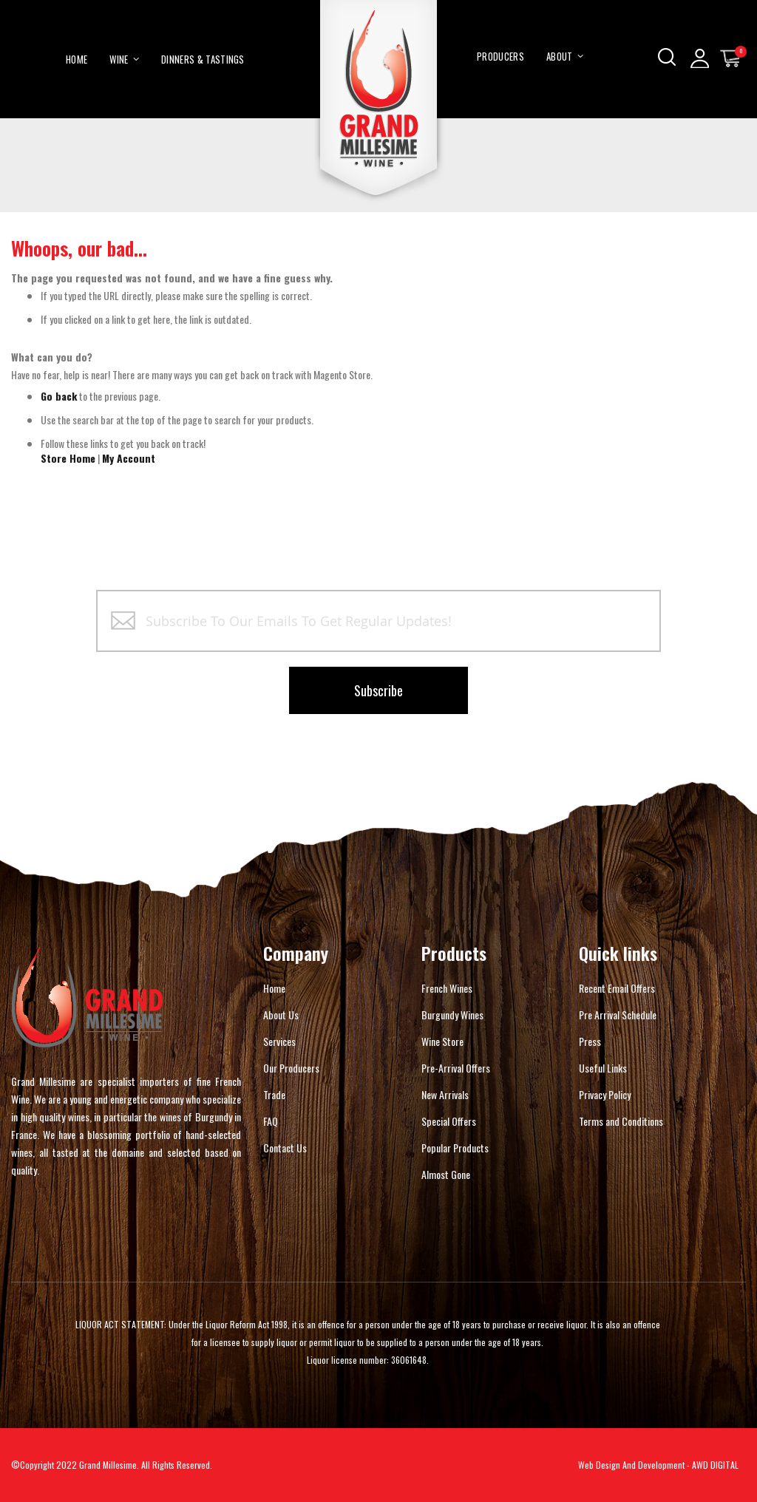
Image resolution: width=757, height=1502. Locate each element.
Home (274, 988)
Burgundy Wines (452, 1014)
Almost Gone (445, 1174)
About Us (281, 1014)
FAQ (270, 1121)
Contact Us (285, 1147)
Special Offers (448, 1121)
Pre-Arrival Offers (455, 1067)
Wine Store (442, 1041)
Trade (274, 1094)
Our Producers (291, 1067)
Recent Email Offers (617, 988)
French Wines (446, 988)
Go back (59, 396)
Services (279, 1041)
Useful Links (603, 1067)
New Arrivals (445, 1094)
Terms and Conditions (621, 1121)
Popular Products (455, 1147)
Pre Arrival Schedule (617, 1014)
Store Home (68, 458)
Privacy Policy (605, 1094)
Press (590, 1041)
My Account (128, 458)
